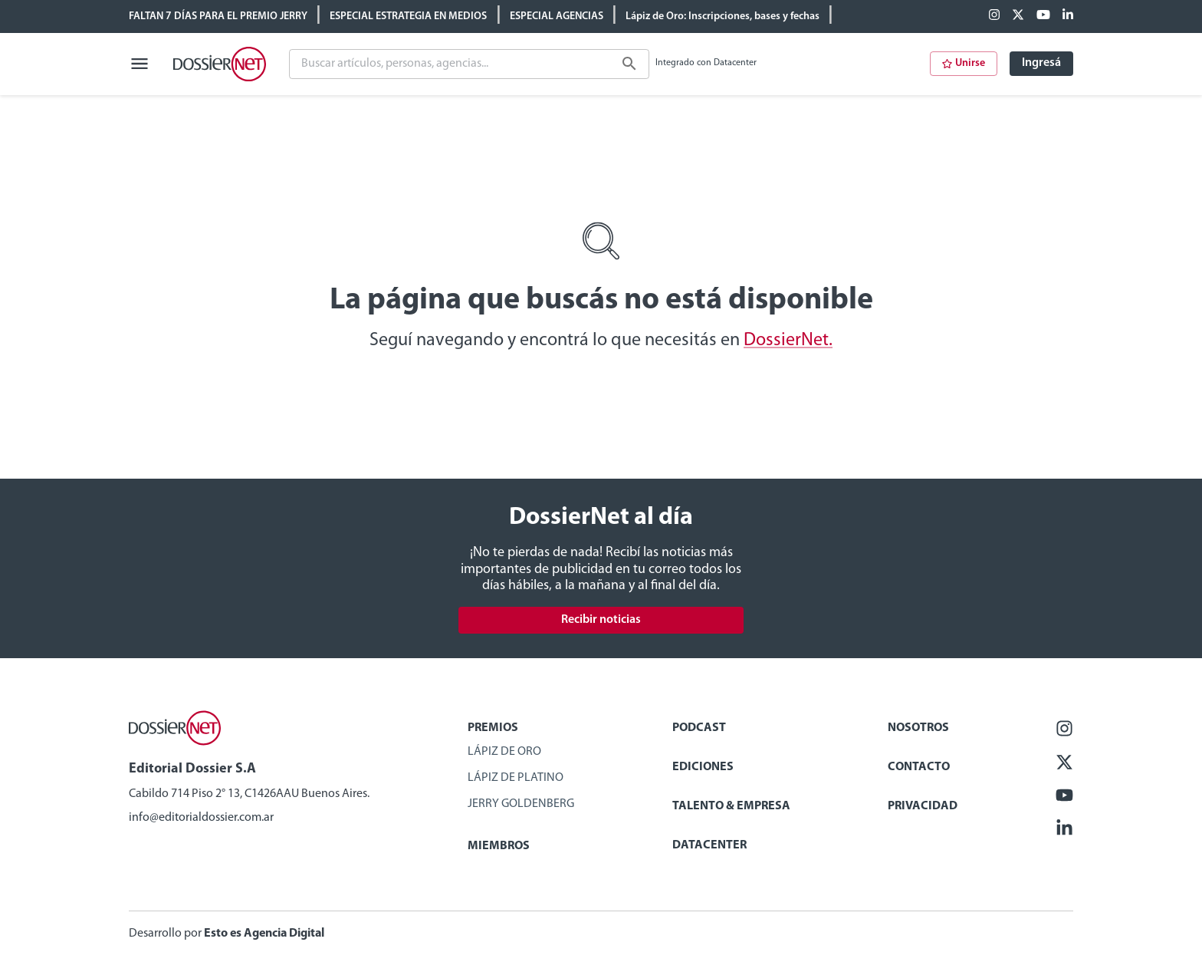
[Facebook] (994, 16)
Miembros (499, 846)
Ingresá (1041, 63)
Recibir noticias (601, 620)
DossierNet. (788, 340)
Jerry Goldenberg (521, 804)
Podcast (699, 728)
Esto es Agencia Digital (264, 933)
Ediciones (703, 767)
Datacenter (709, 845)
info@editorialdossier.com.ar (201, 818)
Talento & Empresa (731, 806)
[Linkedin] (1067, 16)
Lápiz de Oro (504, 752)
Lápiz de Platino (515, 778)
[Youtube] (1043, 16)
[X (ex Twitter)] (1018, 16)
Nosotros (918, 728)
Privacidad (922, 806)
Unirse (963, 63)
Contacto (919, 767)
